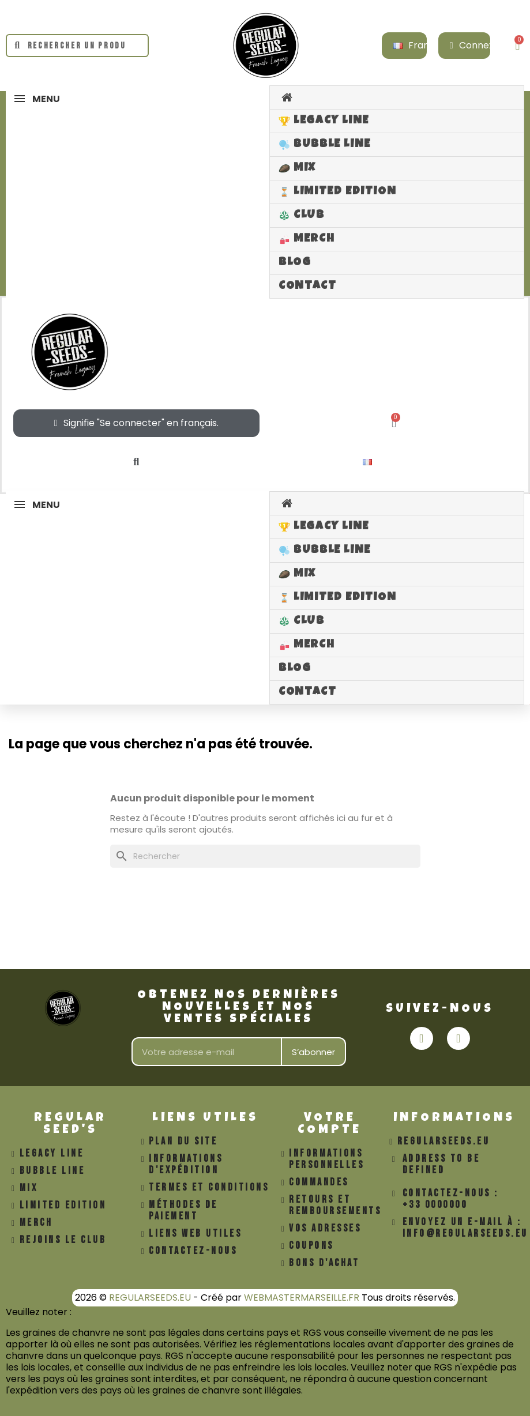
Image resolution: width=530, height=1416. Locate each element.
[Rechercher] (265, 856)
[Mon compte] (478, 45)
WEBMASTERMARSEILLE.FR (301, 1297)
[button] (136, 462)
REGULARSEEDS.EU (150, 1297)
